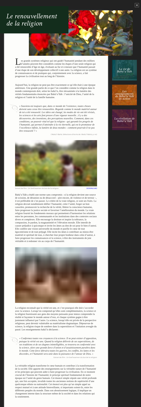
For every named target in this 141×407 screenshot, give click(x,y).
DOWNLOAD (91, 188)
